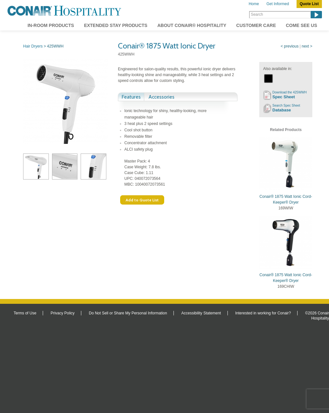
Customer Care (256, 25)
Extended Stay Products (115, 25)
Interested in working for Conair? (263, 313)
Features (131, 97)
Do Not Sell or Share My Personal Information (128, 313)
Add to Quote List (142, 200)
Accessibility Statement (201, 313)
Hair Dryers (33, 46)
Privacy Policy (62, 313)
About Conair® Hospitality (192, 25)
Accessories (161, 97)
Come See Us (301, 25)
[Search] (280, 14)
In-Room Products (51, 25)
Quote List (309, 4)
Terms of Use (24, 313)
